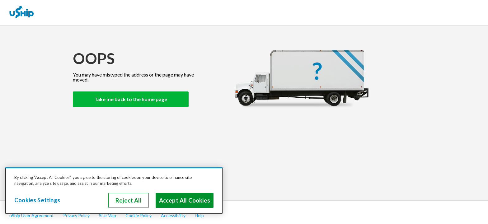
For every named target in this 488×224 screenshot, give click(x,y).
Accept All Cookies (184, 200)
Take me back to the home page (130, 99)
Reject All (128, 200)
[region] (114, 190)
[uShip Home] (22, 12)
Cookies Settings (37, 200)
